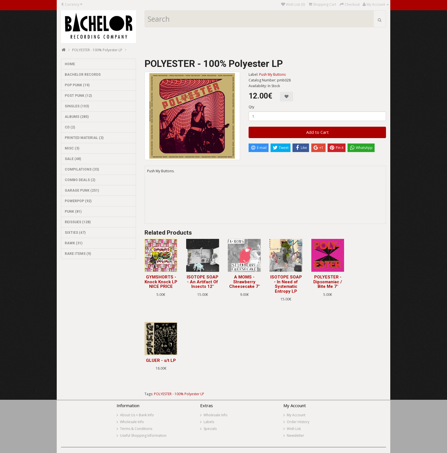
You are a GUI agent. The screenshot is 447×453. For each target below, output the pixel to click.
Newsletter (295, 435)
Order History (298, 421)
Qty (251, 106)
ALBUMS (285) (77, 117)
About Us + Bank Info (137, 415)
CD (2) (70, 127)
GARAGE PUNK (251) (82, 190)
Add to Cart (317, 132)
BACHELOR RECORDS (83, 75)
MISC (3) (72, 148)
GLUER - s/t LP (161, 360)
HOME (70, 64)
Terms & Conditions (136, 428)
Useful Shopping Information (143, 435)
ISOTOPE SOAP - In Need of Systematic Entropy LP (286, 284)
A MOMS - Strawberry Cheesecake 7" (244, 281)
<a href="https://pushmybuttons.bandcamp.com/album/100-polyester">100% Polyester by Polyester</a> (265, 202)
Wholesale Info (132, 421)
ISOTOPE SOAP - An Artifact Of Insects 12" (202, 281)
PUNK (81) (73, 212)
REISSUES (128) (78, 222)
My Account (296, 415)
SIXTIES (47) (75, 233)
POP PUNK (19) (77, 85)
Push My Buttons (272, 74)
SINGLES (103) (77, 106)
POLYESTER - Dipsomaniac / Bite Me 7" (327, 281)
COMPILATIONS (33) (82, 169)
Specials (210, 428)
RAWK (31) (73, 243)
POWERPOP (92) (78, 201)
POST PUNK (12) (78, 96)
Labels (209, 421)
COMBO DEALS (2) (80, 180)
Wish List (294, 428)
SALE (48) (73, 159)
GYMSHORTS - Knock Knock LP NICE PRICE (161, 281)
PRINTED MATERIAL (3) (84, 138)
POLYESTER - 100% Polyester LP (97, 50)
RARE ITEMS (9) (78, 254)
